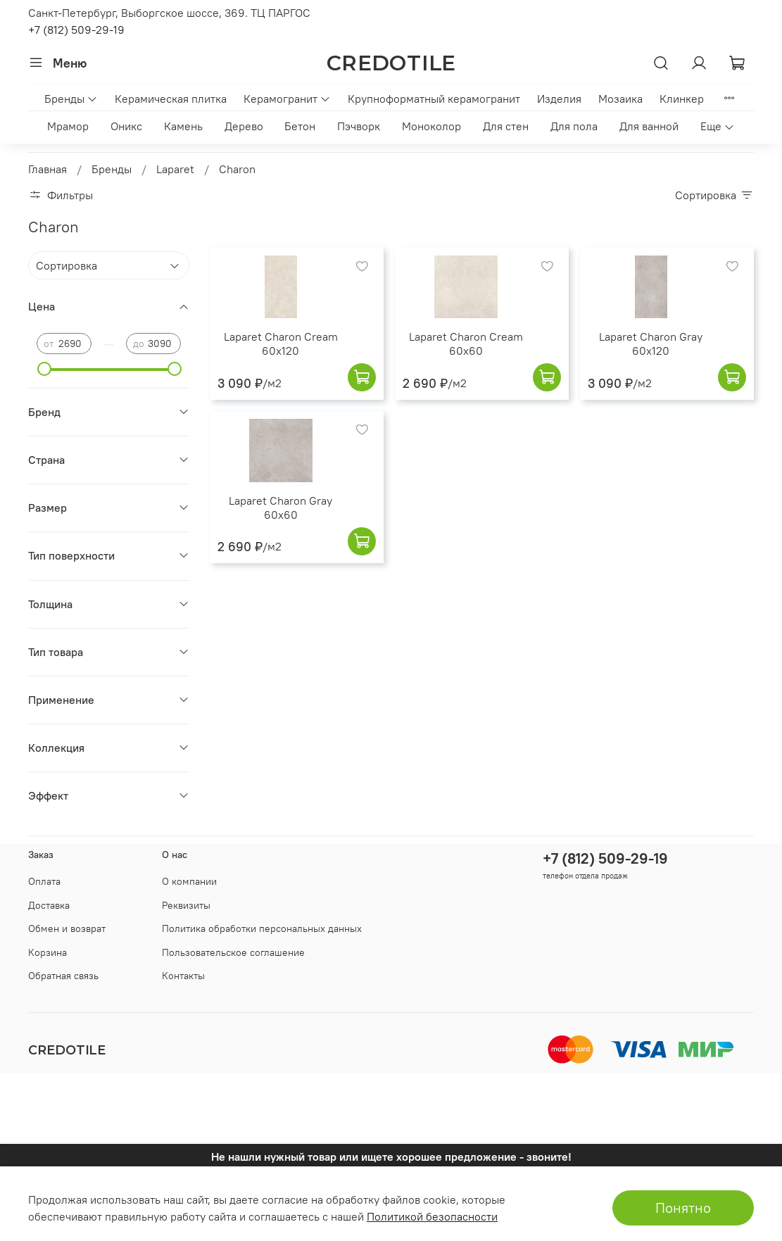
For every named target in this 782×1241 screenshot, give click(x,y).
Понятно (683, 1207)
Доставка (49, 905)
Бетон (299, 126)
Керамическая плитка (171, 99)
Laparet (175, 169)
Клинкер (682, 99)
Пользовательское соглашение (233, 952)
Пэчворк (358, 126)
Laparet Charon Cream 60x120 (281, 343)
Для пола (574, 126)
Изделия (559, 99)
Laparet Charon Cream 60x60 (466, 343)
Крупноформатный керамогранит (434, 99)
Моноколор (431, 126)
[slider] (43, 368)
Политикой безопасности (432, 1216)
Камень (183, 126)
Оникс (126, 126)
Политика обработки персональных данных (262, 928)
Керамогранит (287, 99)
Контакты (183, 975)
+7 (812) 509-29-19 (76, 30)
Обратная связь (63, 975)
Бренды (71, 99)
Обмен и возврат (67, 928)
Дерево (244, 126)
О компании (189, 881)
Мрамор (68, 126)
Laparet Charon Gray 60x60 (280, 507)
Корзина (47, 952)
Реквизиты (186, 905)
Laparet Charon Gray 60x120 (650, 343)
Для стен (506, 126)
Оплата (44, 881)
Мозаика (620, 99)
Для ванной (649, 126)
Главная (47, 169)
